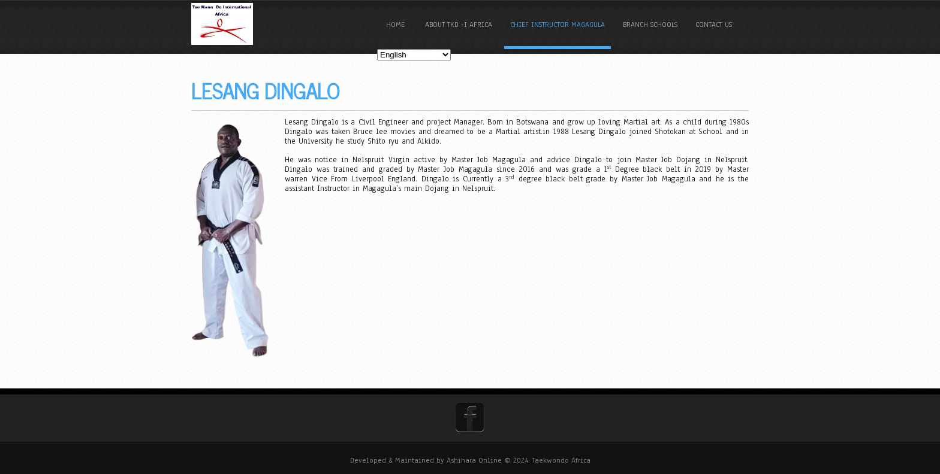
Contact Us (713, 24)
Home (395, 24)
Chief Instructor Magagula (557, 24)
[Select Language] (414, 54)
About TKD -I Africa (458, 24)
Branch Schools (650, 24)
